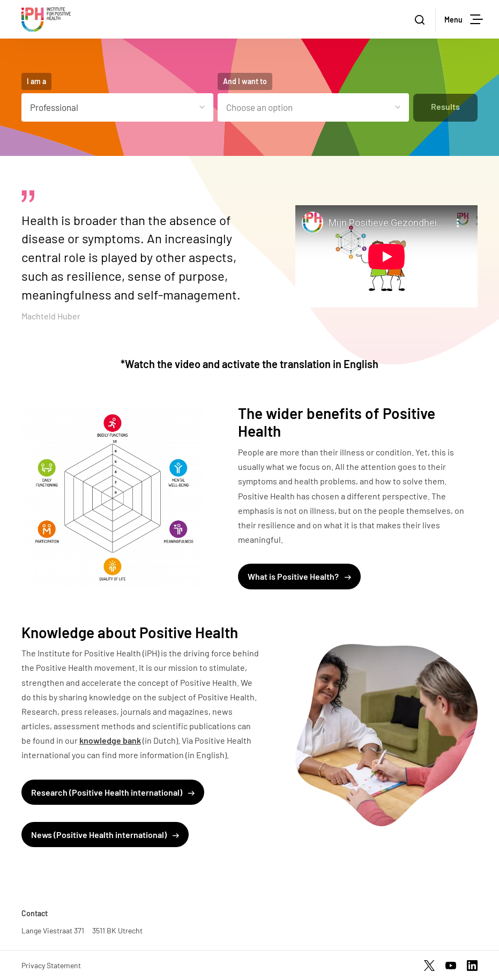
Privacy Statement (51, 965)
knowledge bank (110, 740)
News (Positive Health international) (105, 834)
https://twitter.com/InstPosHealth (429, 965)
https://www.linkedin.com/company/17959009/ (472, 965)
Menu (463, 19)
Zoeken (425, 20)
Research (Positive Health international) (113, 792)
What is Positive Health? (299, 576)
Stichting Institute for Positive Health (46, 20)
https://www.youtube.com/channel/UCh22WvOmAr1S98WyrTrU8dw (450, 965)
